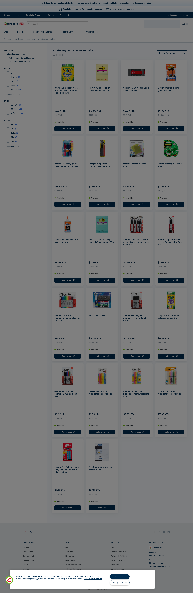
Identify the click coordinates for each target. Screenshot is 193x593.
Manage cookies (120, 582)
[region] (82, 579)
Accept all (119, 577)
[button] (9, 580)
